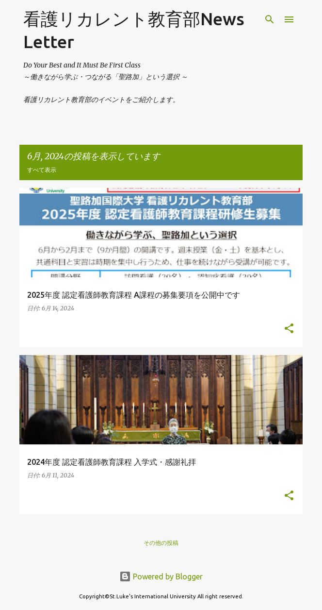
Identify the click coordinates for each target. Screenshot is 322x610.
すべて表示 (41, 170)
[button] (289, 329)
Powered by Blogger (161, 576)
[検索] (269, 19)
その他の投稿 (161, 543)
